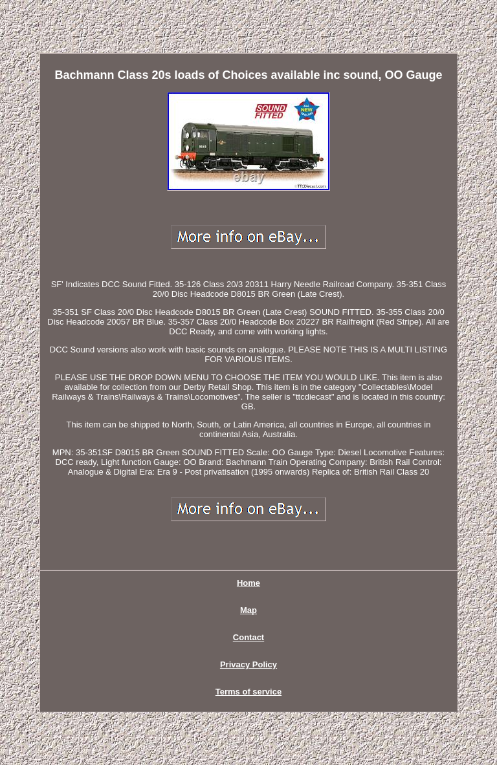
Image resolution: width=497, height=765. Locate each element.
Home (248, 583)
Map (248, 610)
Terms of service (248, 691)
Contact (248, 637)
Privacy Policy (248, 664)
